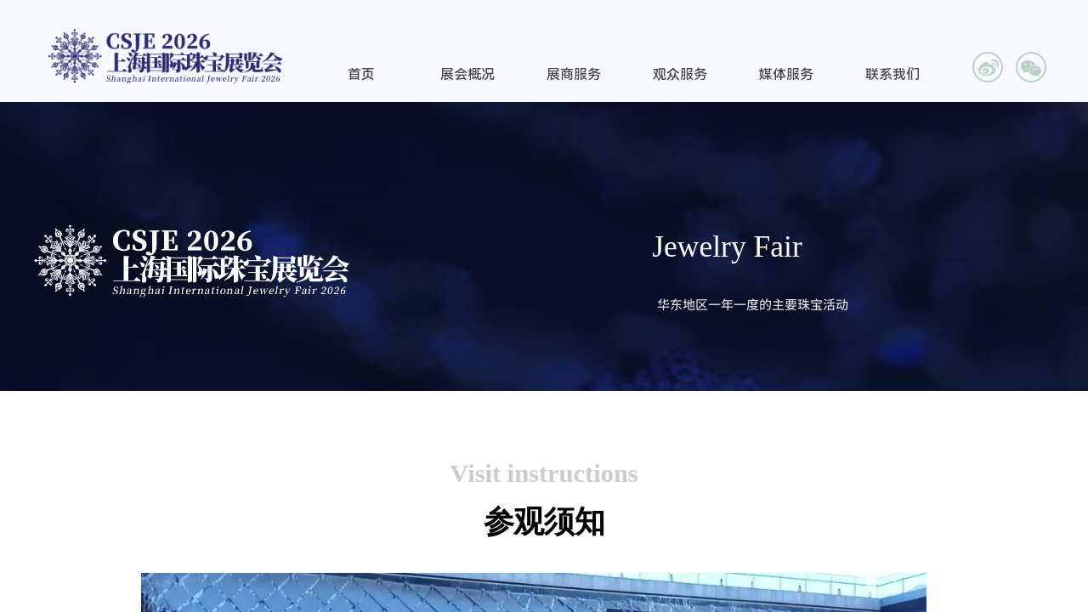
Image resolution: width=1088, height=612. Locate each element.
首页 (361, 74)
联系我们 (892, 74)
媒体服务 (786, 74)
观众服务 (680, 74)
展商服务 (574, 74)
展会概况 (467, 74)
